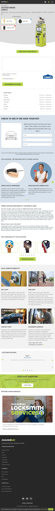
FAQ (3, 476)
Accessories (4, 459)
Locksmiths (4, 457)
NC (6, 5)
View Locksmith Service (11, 429)
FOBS (3, 452)
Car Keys (4, 455)
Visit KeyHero (5, 462)
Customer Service (6, 464)
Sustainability (5, 479)
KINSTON (3, 5)
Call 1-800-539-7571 (35, 343)
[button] (45, 2)
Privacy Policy (5, 472)
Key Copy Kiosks (5, 450)
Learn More (44, 509)
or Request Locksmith (36, 345)
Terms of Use (5, 474)
